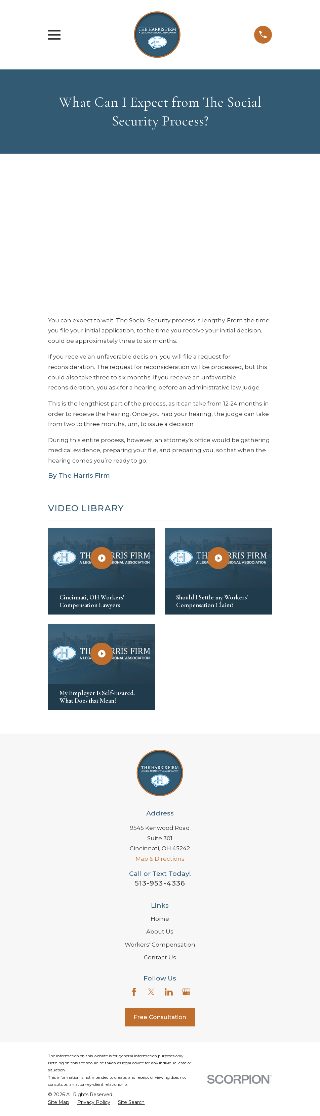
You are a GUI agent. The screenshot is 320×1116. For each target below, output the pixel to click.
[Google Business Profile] (186, 992)
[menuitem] (58, 1102)
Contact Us (160, 957)
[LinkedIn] (169, 992)
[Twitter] (151, 992)
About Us (159, 931)
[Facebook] (134, 992)
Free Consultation (159, 1017)
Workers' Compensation (160, 944)
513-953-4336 (160, 883)
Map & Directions (160, 858)
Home (160, 918)
